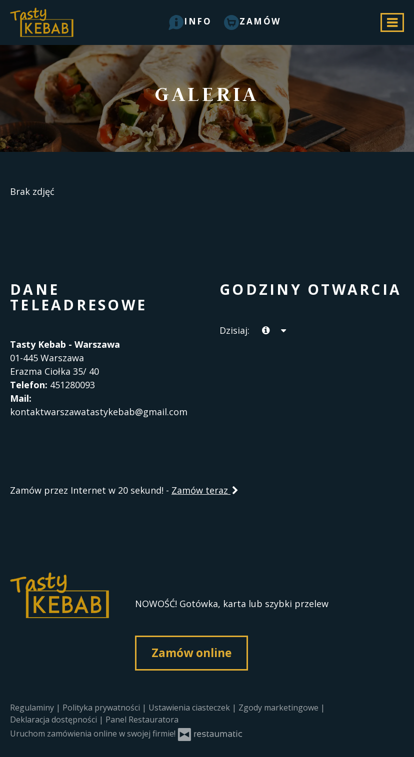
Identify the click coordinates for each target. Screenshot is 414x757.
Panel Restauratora (142, 719)
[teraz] (266, 330)
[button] (190, 21)
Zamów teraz (206, 490)
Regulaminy (33, 707)
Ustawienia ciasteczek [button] (190, 707)
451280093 (72, 385)
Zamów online (192, 653)
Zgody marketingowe (279, 707)
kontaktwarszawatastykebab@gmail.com (99, 412)
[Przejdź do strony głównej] (60, 629)
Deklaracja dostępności (54, 719)
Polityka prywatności (102, 707)
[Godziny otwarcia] (283, 330)
